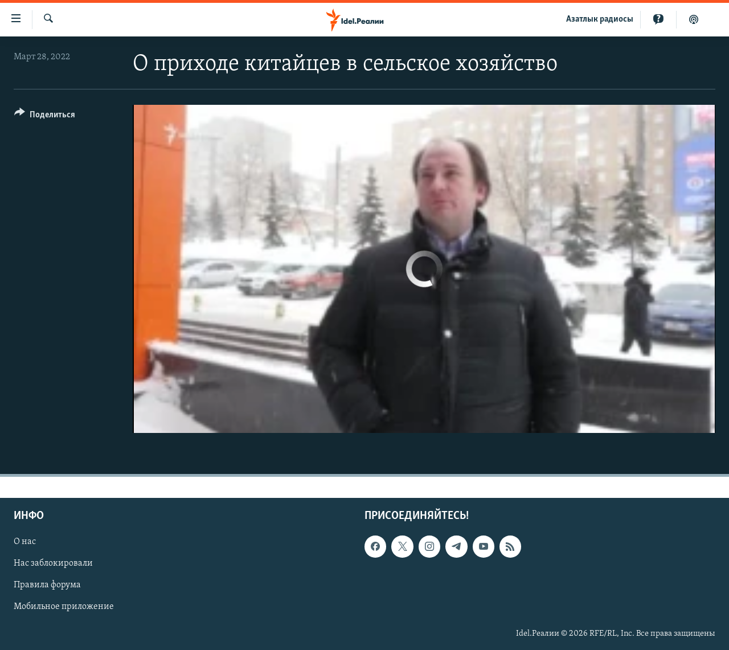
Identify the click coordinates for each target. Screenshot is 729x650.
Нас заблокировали (53, 563)
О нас (25, 541)
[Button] (44, 116)
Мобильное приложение (64, 606)
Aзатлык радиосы (599, 19)
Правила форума (47, 585)
